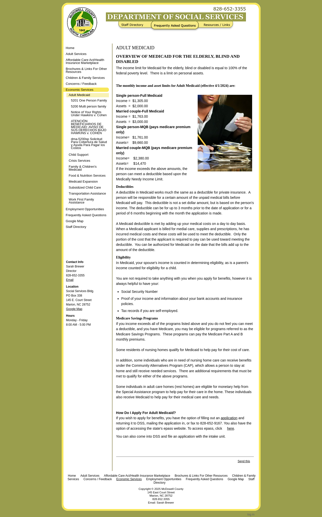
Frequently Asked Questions (176, 26)
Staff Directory (135, 26)
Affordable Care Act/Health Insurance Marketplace (137, 475)
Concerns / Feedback (98, 479)
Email (70, 280)
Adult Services (89, 475)
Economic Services (129, 479)
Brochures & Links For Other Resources (201, 475)
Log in (251, 514)
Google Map (74, 309)
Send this (244, 461)
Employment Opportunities (163, 479)
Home (70, 48)
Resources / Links (215, 26)
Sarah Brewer (165, 502)
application (229, 418)
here (230, 428)
